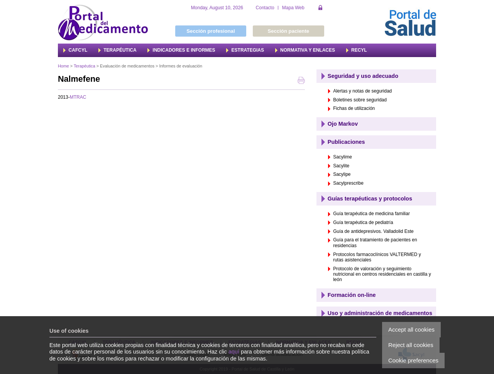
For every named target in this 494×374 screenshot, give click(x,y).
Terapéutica (84, 66)
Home (63, 66)
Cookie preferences (413, 360)
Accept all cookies (411, 329)
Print (301, 81)
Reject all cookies (410, 345)
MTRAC (78, 97)
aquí (233, 352)
